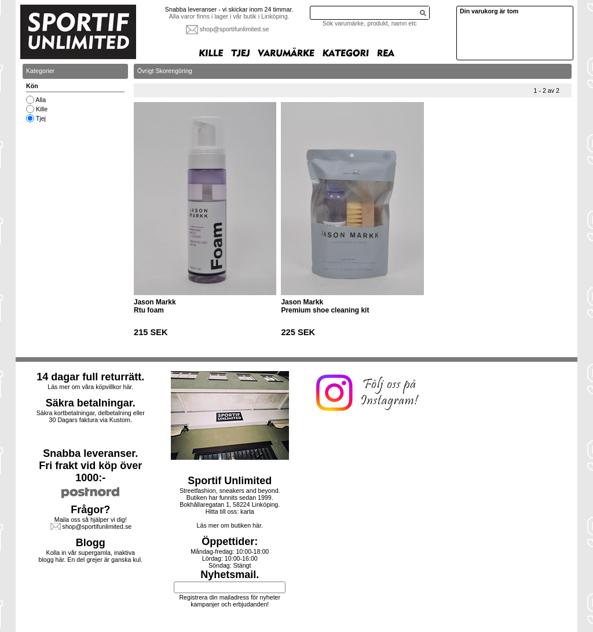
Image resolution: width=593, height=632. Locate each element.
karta (247, 511)
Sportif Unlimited (230, 480)
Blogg (90, 543)
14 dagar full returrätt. (90, 377)
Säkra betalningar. (91, 403)
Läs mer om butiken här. (230, 525)
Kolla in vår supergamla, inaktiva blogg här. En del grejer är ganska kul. (91, 556)
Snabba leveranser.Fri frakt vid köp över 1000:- (90, 466)
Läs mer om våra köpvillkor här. (90, 386)
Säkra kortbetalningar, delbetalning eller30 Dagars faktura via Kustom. (90, 416)
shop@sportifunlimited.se (234, 29)
